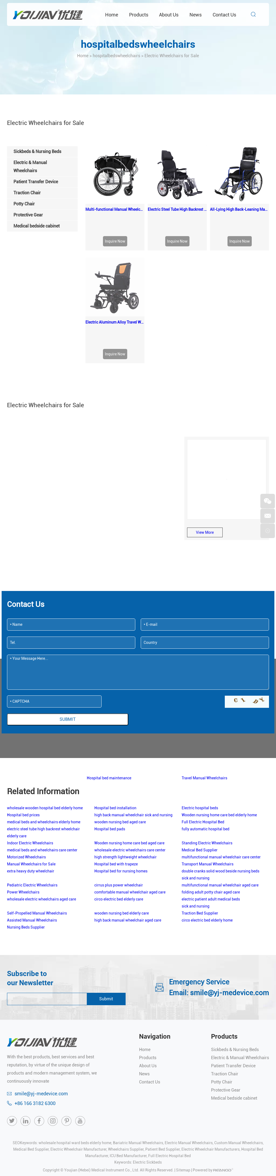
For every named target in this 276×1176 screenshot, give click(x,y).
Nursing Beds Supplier (26, 868)
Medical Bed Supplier (200, 791)
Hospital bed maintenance (109, 719)
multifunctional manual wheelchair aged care (220, 826)
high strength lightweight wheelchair (125, 798)
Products (138, 15)
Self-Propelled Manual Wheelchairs (37, 854)
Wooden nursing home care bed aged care (129, 784)
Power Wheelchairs (23, 833)
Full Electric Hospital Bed (203, 763)
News (195, 15)
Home (111, 15)
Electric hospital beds (200, 749)
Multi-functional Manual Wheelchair (114, 209)
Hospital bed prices (23, 756)
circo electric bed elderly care (118, 840)
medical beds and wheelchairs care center (42, 791)
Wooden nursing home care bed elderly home (219, 756)
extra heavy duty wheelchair (30, 812)
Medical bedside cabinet (234, 1039)
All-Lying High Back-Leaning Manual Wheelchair (239, 209)
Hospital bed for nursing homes (120, 812)
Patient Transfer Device (233, 1006)
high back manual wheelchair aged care (127, 861)
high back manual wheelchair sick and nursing (133, 756)
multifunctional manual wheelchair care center (221, 798)
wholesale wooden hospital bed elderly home (45, 749)
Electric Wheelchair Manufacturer (78, 1090)
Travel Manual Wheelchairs (204, 719)
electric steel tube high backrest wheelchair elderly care (43, 773)
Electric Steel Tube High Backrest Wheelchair (177, 209)
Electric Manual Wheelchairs (189, 1084)
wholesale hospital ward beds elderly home (75, 1084)
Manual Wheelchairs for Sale (31, 805)
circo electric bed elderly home (207, 861)
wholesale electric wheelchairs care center (129, 791)
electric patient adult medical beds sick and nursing (211, 843)
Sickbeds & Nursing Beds (235, 990)
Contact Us (224, 15)
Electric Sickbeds (147, 1103)
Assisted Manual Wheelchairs (32, 861)
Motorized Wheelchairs (26, 798)
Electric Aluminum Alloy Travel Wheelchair (114, 263)
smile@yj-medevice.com (229, 934)
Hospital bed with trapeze (116, 805)
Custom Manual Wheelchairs (238, 1084)
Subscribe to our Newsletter (30, 919)
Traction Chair (224, 1014)
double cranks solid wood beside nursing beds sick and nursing (220, 815)
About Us (168, 15)
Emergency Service (199, 923)
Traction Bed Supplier (200, 854)
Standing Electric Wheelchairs (207, 784)
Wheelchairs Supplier (126, 1090)
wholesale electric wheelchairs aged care (41, 840)
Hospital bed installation (115, 749)
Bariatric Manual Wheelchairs (138, 1084)
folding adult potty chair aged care (211, 833)
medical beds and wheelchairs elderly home (43, 763)
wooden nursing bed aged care (120, 763)
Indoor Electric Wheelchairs (30, 784)
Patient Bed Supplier (162, 1090)
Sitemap (183, 1111)
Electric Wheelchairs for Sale (171, 55)
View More (205, 473)
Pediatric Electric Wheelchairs (32, 826)
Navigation (154, 977)
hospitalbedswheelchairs (138, 44)
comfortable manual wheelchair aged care (129, 833)
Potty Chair (221, 1022)
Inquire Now (115, 241)
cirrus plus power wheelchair (118, 826)
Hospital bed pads (109, 770)
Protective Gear (225, 1031)
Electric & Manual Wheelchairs (240, 998)
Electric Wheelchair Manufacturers (210, 1090)
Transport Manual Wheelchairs (207, 805)
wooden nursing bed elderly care (121, 854)
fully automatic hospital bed (205, 770)
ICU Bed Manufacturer (128, 1097)
